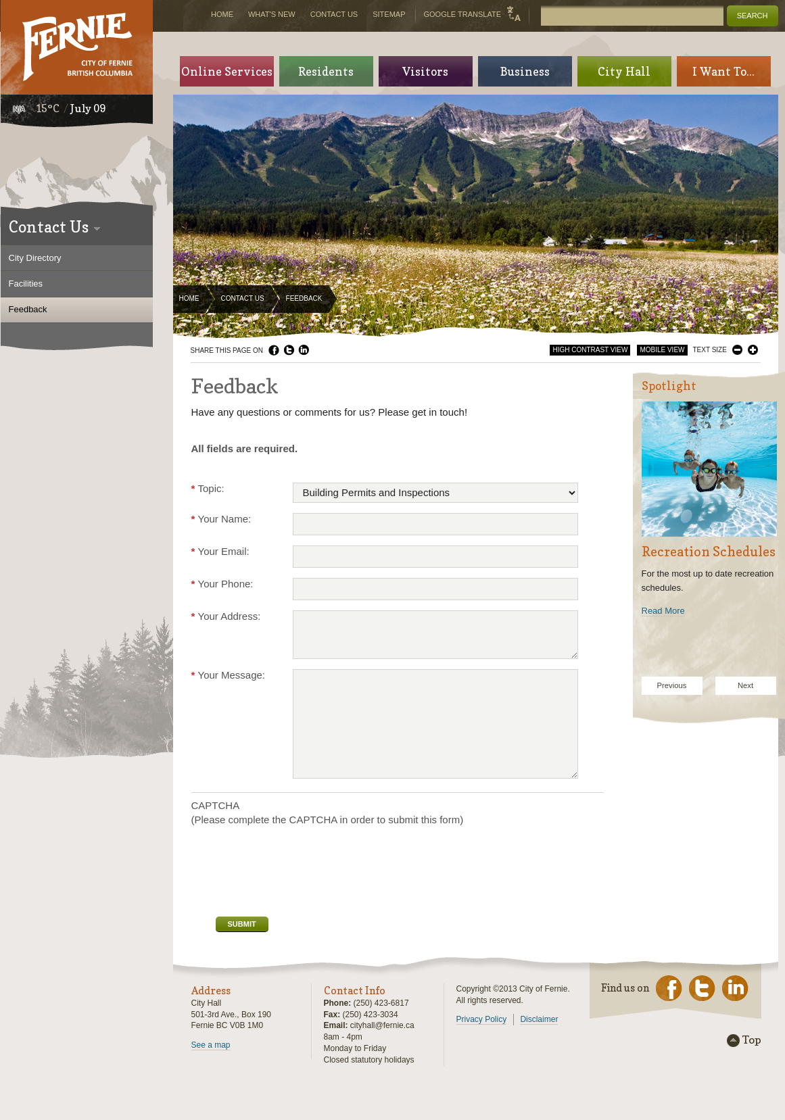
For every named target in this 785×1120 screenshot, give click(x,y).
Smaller (737, 350)
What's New (271, 14)
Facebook (273, 350)
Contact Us (242, 298)
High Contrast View (589, 350)
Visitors (425, 71)
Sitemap (389, 14)
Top (751, 1040)
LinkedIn (303, 350)
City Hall (624, 71)
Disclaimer (539, 1019)
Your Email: (220, 551)
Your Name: (221, 519)
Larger (753, 350)
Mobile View (662, 350)
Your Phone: (222, 583)
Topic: (207, 488)
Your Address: (226, 616)
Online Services (226, 71)
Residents (326, 71)
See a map (211, 1045)
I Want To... (723, 71)
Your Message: (228, 675)
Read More (663, 611)
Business (525, 71)
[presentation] (294, 870)
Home (189, 298)
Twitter (288, 350)
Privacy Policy (481, 1019)
